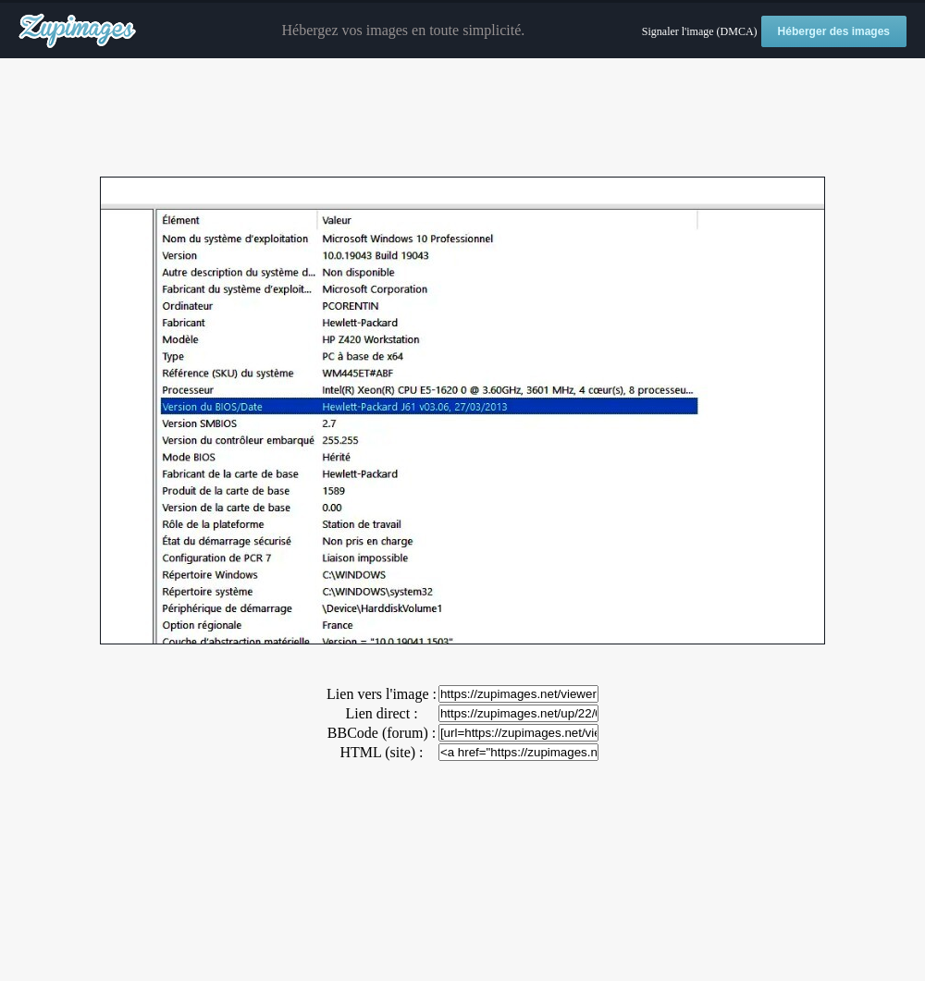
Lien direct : (381, 713)
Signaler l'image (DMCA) (700, 31)
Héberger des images (834, 31)
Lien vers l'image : (382, 694)
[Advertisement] (462, 118)
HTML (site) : (381, 752)
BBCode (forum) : (381, 733)
